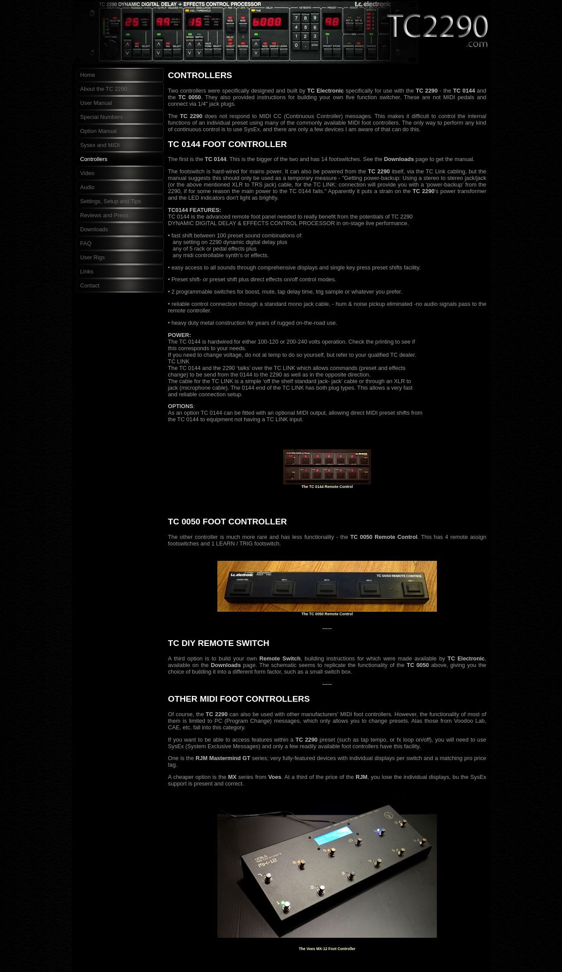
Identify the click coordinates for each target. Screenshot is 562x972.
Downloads (94, 229)
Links (87, 271)
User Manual (96, 103)
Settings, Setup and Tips (110, 201)
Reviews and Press (104, 215)
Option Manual (98, 131)
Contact (90, 285)
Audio (87, 187)
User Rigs (92, 257)
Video (87, 173)
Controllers (94, 159)
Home (87, 75)
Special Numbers (101, 117)
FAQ (86, 243)
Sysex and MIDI (100, 145)
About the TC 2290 (103, 89)
